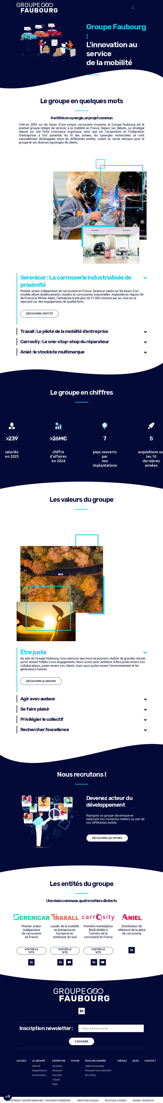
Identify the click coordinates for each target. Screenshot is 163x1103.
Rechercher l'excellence (44, 729)
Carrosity (57, 1075)
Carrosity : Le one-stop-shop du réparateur (64, 341)
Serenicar (57, 1070)
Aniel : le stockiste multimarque (52, 352)
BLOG (136, 1060)
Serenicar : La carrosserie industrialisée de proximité (75, 281)
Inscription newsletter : (46, 1028)
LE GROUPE (38, 1060)
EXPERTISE (58, 1060)
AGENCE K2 (148, 1100)
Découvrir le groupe (41, 681)
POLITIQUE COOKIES (115, 1100)
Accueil (22, 1060)
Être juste (33, 652)
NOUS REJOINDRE (95, 1060)
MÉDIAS (122, 1060)
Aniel (55, 1084)
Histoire (36, 1066)
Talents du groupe (94, 1066)
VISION (75, 1060)
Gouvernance (39, 1075)
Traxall (56, 1079)
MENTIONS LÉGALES (88, 1100)
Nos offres (90, 1075)
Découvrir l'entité (39, 313)
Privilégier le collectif (41, 719)
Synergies (57, 1066)
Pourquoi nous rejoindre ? (98, 1070)
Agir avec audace (37, 698)
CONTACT (150, 1060)
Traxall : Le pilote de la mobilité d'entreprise (64, 331)
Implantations (39, 1070)
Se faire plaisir (34, 709)
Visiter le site (31, 951)
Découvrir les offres (107, 838)
